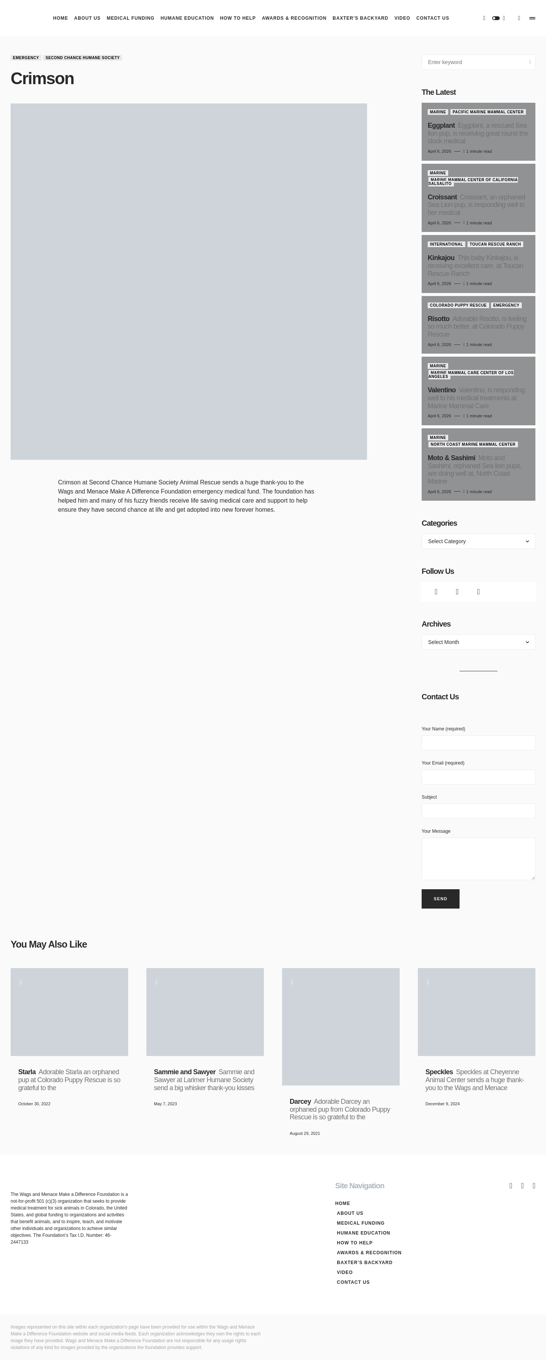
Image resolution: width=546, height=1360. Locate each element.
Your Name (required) (478, 738)
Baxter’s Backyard (363, 1262)
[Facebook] (436, 592)
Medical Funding (359, 1223)
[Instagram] (478, 592)
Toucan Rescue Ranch (495, 244)
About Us (348, 1213)
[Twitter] (457, 592)
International (446, 244)
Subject (478, 806)
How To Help (353, 1243)
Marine (438, 112)
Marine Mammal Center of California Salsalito (473, 182)
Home (342, 1203)
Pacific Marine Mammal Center (488, 112)
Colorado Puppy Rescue (458, 305)
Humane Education (362, 1233)
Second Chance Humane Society (83, 58)
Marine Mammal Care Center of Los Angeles (471, 375)
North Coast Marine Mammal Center (473, 444)
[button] (496, 18)
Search (530, 62)
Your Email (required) (478, 772)
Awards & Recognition (367, 1252)
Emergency (26, 58)
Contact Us (351, 1282)
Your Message (478, 854)
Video (343, 1272)
